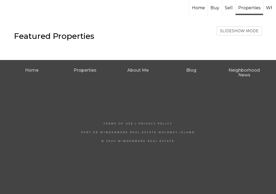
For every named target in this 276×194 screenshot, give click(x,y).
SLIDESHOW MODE (239, 31)
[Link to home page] (138, 8)
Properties (249, 7)
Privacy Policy (155, 123)
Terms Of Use (119, 123)
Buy (214, 7)
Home (198, 7)
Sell (229, 7)
